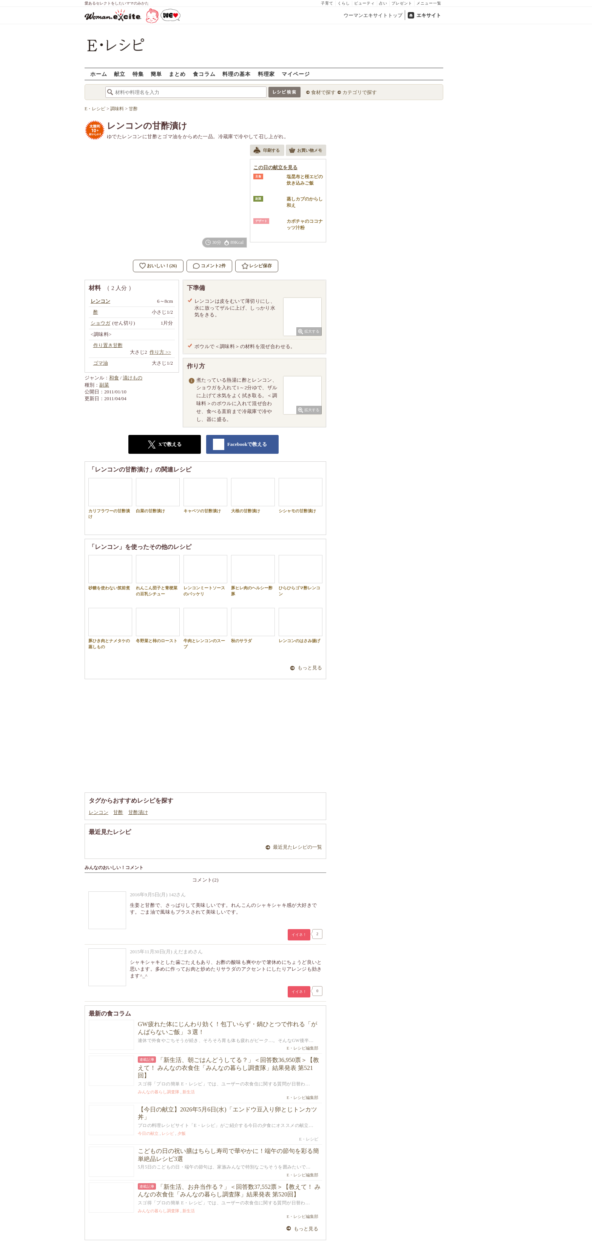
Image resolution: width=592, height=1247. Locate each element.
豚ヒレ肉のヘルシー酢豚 (253, 575)
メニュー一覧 (428, 3)
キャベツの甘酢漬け (205, 495)
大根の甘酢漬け (253, 495)
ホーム (98, 73)
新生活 (188, 1092)
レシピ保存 (260, 265)
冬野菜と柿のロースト (158, 625)
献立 (119, 73)
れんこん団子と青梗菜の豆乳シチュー (158, 575)
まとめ (177, 73)
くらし (344, 3)
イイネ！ (299, 935)
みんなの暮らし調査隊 (158, 1092)
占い (383, 3)
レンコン (98, 812)
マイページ (296, 73)
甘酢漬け (138, 812)
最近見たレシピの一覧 (297, 847)
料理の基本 (236, 73)
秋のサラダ (253, 625)
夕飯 (181, 1133)
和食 (114, 378)
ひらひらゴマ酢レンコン (300, 575)
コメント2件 (209, 266)
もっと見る (310, 668)
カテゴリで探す (359, 92)
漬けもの (132, 378)
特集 (138, 73)
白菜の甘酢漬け (158, 495)
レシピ (168, 1133)
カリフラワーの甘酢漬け (110, 498)
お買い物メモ (305, 151)
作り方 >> (160, 352)
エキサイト (428, 15)
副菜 (104, 385)
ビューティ (364, 3)
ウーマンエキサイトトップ (373, 15)
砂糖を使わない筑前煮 (110, 572)
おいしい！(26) (162, 265)
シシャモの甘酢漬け (300, 495)
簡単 (156, 73)
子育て (327, 3)
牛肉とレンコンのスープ (205, 628)
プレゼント (402, 3)
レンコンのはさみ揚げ (300, 625)
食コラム (204, 73)
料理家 (266, 73)
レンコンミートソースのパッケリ (205, 575)
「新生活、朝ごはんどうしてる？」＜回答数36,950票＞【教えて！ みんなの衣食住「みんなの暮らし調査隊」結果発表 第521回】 (228, 1068)
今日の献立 (148, 1133)
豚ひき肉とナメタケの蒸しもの (110, 628)
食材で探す (323, 92)
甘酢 (118, 812)
